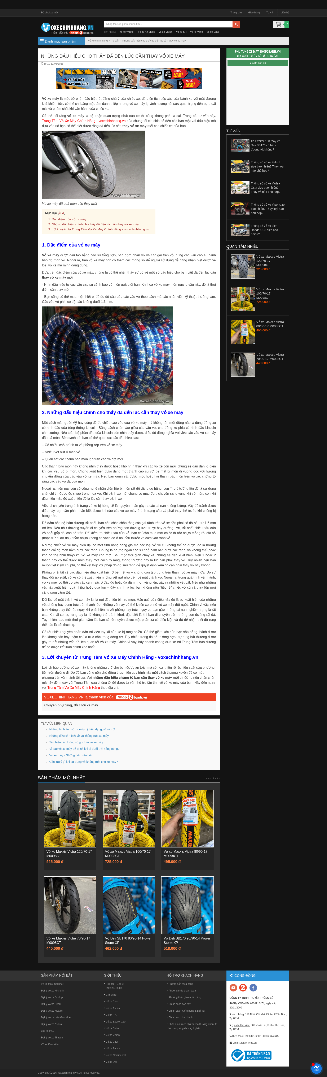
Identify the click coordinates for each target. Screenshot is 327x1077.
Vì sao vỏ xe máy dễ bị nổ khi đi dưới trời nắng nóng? (84, 748)
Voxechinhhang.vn (67, 1072)
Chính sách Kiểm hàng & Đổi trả (186, 1010)
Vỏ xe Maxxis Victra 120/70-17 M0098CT (270, 261)
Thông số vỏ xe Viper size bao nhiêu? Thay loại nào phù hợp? (268, 209)
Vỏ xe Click (111, 1041)
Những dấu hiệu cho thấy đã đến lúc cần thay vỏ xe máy (154, 40)
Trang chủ (236, 12)
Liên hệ (285, 12)
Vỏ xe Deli (110, 1061)
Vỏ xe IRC (110, 1014)
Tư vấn (270, 12)
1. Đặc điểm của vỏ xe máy (67, 219)
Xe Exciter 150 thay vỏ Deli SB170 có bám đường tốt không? (265, 145)
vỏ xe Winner (127, 31)
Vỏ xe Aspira (112, 1008)
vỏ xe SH (181, 31)
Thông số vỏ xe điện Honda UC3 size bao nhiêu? (264, 230)
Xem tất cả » (213, 778)
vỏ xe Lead (213, 31)
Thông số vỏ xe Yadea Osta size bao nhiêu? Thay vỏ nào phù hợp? (265, 187)
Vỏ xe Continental (115, 1055)
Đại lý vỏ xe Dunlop (52, 997)
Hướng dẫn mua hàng (180, 983)
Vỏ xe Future (112, 1048)
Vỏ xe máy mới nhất (52, 983)
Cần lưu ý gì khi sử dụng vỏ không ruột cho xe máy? (83, 761)
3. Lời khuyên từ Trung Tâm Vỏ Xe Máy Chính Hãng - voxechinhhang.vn (98, 229)
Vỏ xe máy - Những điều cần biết (70, 755)
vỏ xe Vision (165, 31)
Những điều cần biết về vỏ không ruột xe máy (79, 735)
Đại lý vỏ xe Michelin (52, 990)
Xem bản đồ (258, 62)
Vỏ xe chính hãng (98, 40)
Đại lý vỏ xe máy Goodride (56, 1017)
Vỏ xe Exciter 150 (114, 1021)
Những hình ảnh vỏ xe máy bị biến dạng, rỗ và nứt (82, 729)
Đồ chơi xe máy (49, 12)
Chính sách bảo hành (180, 1017)
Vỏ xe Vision (112, 1035)
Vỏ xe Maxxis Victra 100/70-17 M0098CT (270, 293)
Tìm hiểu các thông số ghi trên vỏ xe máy (76, 742)
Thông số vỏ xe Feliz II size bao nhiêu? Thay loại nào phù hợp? (267, 166)
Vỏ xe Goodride (50, 1044)
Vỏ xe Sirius (111, 1028)
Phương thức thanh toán (181, 990)
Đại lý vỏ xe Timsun (52, 1037)
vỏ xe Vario (196, 31)
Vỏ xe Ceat (111, 1001)
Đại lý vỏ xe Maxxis (52, 1010)
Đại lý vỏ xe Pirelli (51, 1004)
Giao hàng (254, 12)
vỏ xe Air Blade (146, 31)
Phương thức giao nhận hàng (184, 997)
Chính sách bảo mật (179, 1004)
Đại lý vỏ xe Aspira (51, 1024)
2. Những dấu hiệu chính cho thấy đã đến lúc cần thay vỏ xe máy (93, 224)
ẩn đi (61, 213)
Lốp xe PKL (47, 1030)
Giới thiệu (110, 994)
